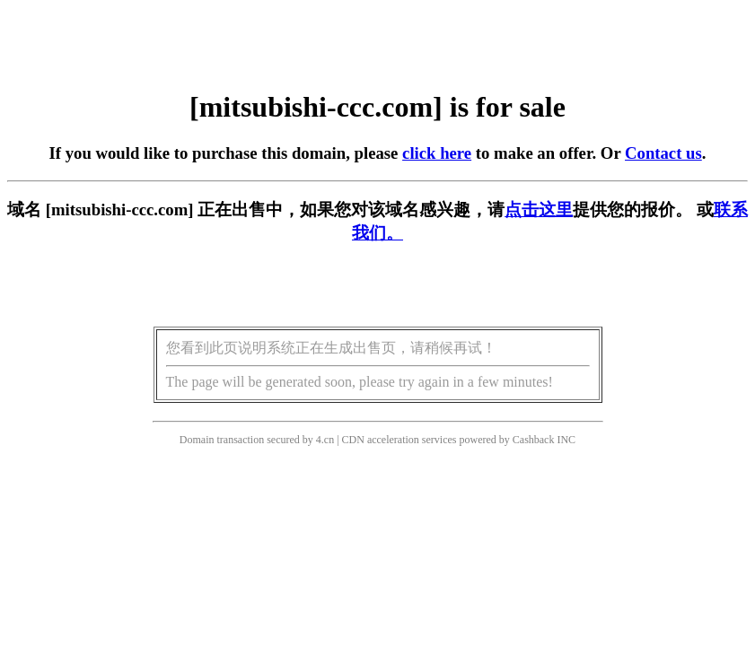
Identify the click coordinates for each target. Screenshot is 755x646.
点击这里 (539, 209)
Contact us (663, 153)
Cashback (534, 439)
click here (436, 153)
